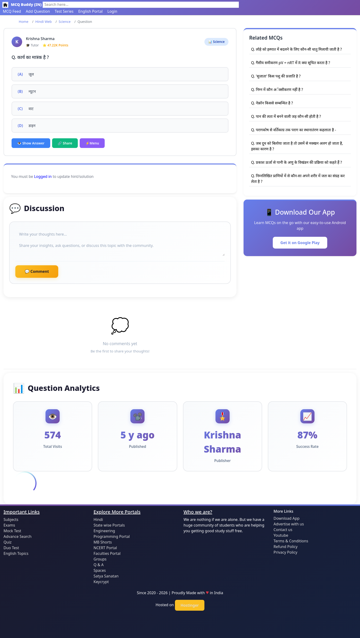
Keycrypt (101, 581)
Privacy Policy (285, 552)
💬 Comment (37, 271)
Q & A (99, 564)
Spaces (100, 570)
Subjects (11, 519)
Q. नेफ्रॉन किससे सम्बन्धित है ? (272, 103)
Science (65, 21)
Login (112, 11)
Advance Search (18, 536)
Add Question (38, 11)
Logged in (43, 176)
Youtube (280, 535)
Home (24, 21)
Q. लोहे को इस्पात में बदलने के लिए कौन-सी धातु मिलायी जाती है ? (296, 49)
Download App (286, 518)
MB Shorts (103, 542)
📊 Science (216, 41)
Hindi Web (43, 21)
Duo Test (11, 547)
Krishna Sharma (40, 38)
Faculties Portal (107, 553)
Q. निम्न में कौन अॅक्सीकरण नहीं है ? (277, 89)
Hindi (98, 519)
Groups (100, 559)
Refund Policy (285, 546)
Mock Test (12, 530)
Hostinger (190, 605)
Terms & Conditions (290, 541)
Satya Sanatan (106, 576)
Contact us (282, 529)
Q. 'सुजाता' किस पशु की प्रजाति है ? (276, 76)
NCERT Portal (105, 547)
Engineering (104, 530)
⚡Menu (92, 143)
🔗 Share (65, 143)
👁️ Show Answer (31, 143)
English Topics (16, 553)
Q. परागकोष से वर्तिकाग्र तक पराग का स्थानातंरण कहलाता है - (293, 129)
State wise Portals (109, 525)
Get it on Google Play (299, 242)
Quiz (8, 542)
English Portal (90, 11)
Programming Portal (112, 536)
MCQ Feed (12, 11)
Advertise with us (288, 524)
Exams (9, 525)
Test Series (64, 11)
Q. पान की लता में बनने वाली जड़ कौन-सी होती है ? (286, 116)
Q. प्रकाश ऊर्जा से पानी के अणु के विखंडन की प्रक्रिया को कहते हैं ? (296, 162)
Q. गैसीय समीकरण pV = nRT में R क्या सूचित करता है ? (290, 62)
